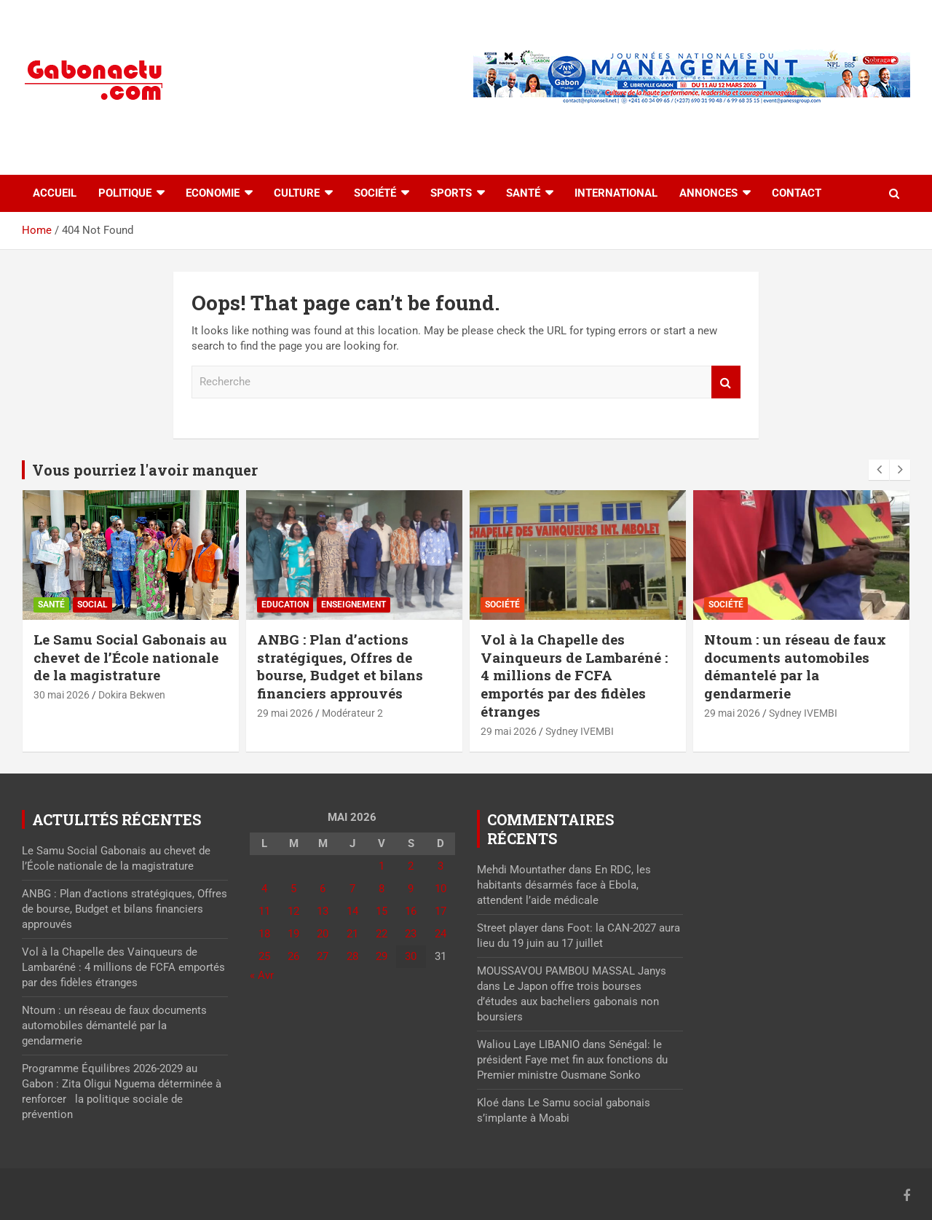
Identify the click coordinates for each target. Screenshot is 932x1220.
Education (285, 604)
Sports (451, 193)
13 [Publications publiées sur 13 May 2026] (322, 911)
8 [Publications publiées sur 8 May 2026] (381, 888)
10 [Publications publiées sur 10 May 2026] (440, 888)
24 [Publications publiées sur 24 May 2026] (440, 933)
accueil (54, 193)
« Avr (262, 975)
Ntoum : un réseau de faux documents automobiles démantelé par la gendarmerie (795, 666)
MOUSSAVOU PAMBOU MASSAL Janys (571, 970)
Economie (213, 193)
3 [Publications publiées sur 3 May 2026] (440, 866)
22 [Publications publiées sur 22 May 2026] (381, 933)
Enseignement (353, 604)
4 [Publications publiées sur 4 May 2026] (264, 888)
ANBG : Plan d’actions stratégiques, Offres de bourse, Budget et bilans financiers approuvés (340, 666)
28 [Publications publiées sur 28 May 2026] (352, 956)
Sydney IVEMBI (579, 731)
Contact (796, 193)
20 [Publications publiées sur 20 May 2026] (322, 933)
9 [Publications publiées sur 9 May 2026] (411, 888)
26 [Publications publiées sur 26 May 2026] (293, 956)
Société (375, 193)
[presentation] (879, 470)
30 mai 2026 (61, 695)
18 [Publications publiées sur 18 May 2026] (264, 933)
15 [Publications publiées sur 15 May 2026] (381, 911)
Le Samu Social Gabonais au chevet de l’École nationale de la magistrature (130, 657)
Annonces (708, 193)
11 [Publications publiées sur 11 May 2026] (264, 911)
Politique (124, 193)
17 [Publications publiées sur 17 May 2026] (440, 911)
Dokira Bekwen (131, 695)
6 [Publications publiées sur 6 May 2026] (322, 888)
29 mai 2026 (285, 713)
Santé (523, 193)
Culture (297, 193)
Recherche (726, 382)
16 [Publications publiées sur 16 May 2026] (410, 911)
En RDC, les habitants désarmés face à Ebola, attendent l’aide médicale (564, 885)
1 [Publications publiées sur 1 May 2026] (381, 866)
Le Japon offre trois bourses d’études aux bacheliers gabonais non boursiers (568, 1001)
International (615, 193)
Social (92, 604)
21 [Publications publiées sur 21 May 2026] (352, 933)
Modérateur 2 (352, 713)
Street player (507, 927)
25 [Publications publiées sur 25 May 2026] (264, 956)
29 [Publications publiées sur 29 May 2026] (381, 956)
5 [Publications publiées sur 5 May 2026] (293, 888)
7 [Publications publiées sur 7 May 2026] (352, 888)
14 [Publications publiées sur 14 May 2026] (352, 911)
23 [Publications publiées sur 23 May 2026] (410, 933)
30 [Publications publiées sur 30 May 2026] (410, 956)
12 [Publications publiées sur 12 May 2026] (293, 911)
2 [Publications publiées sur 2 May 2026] (411, 866)
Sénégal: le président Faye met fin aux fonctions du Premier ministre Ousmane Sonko (572, 1060)
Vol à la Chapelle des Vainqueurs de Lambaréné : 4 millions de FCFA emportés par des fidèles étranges (574, 675)
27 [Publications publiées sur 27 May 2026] (322, 956)
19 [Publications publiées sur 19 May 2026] (293, 933)
